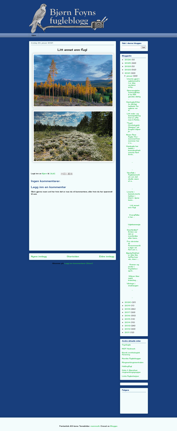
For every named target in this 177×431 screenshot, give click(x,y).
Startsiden (73, 256)
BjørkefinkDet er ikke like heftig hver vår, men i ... (132, 256)
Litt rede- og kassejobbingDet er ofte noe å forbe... (133, 117)
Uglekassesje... (133, 223)
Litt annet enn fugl (133, 205)
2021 (128, 73)
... (133, 160)
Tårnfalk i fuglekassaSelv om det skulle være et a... (133, 177)
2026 (128, 60)
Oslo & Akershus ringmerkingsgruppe (131, 371)
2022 (128, 70)
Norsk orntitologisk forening (131, 354)
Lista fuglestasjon (130, 376)
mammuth (95, 426)
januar (130, 76)
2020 (128, 302)
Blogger (113, 426)
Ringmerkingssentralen (132, 362)
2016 (128, 316)
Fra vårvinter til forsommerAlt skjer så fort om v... (133, 245)
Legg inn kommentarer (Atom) (78, 263)
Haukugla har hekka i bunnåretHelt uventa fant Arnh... (133, 150)
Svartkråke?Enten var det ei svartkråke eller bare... (132, 234)
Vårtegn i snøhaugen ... (133, 286)
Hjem (34, 35)
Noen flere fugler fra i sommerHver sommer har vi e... (133, 139)
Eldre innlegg (106, 256)
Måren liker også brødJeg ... (133, 277)
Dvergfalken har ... (133, 214)
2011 (127, 332)
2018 (128, 309)
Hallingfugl (127, 366)
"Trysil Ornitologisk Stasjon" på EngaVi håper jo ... (133, 127)
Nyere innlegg (39, 256)
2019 (128, 305)
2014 (128, 322)
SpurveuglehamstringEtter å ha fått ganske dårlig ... (133, 94)
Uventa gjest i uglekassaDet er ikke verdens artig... (133, 83)
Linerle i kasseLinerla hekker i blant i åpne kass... (133, 196)
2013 (128, 326)
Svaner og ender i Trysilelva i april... (132, 266)
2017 (128, 312)
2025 (128, 63)
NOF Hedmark (128, 349)
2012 (128, 329)
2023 (128, 66)
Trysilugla (126, 345)
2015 (128, 319)
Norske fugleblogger (131, 358)
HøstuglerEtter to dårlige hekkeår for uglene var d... (133, 106)
